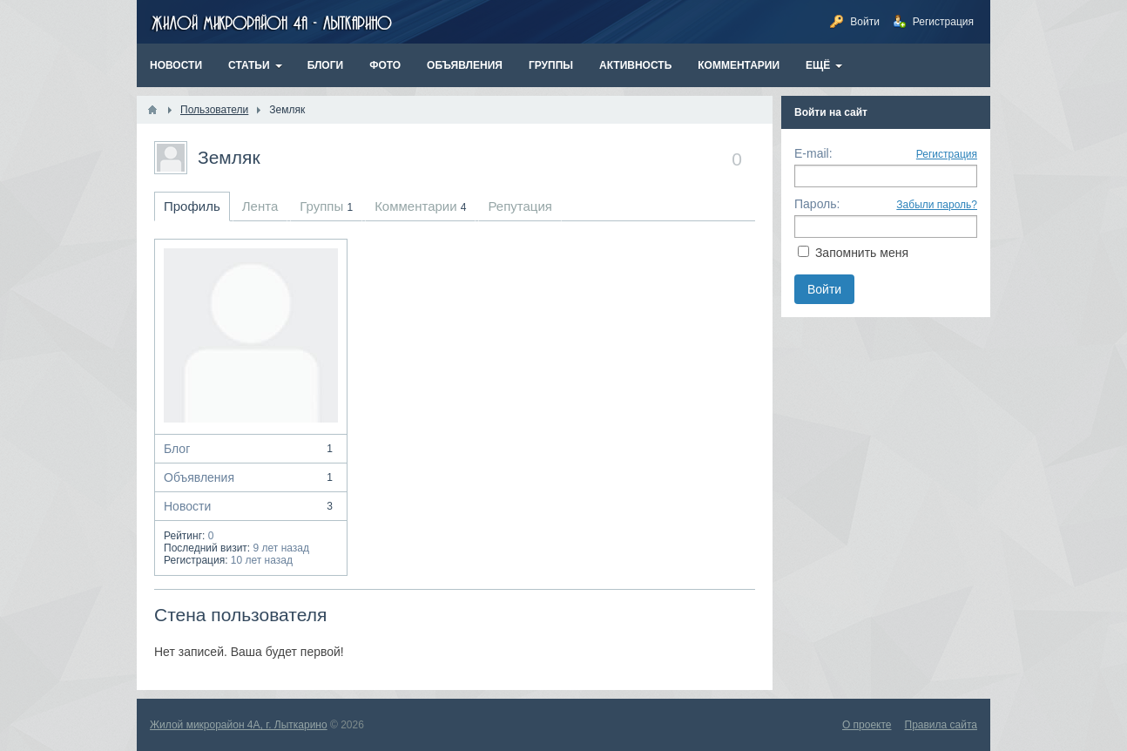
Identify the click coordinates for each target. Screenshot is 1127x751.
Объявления (251, 477)
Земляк (229, 157)
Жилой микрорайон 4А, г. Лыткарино (238, 725)
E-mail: (813, 153)
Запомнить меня (861, 253)
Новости (251, 506)
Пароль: (817, 204)
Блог (251, 448)
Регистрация (946, 154)
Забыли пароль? (936, 205)
